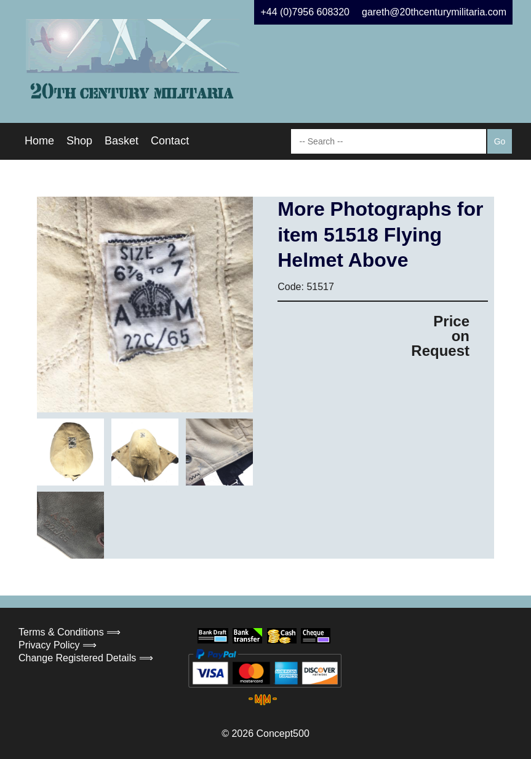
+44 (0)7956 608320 (304, 12)
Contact (170, 141)
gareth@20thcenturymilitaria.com (434, 12)
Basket (121, 141)
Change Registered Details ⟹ (85, 658)
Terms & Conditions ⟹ (69, 632)
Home (39, 141)
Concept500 (282, 733)
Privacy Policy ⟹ (57, 645)
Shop (79, 141)
